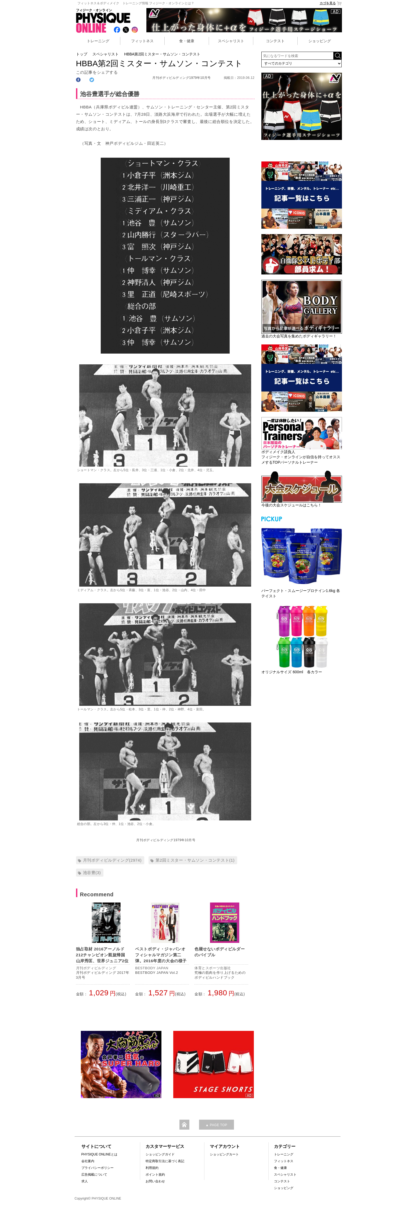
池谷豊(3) (92, 872)
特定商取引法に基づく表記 (165, 1161)
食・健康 (186, 41)
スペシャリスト (231, 41)
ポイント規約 (155, 1174)
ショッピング (319, 41)
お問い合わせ (155, 1181)
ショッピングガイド (160, 1154)
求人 (84, 1181)
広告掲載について (94, 1174)
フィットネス (142, 41)
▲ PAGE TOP (216, 1125)
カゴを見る (331, 3)
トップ (81, 54)
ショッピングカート (224, 1154)
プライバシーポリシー (97, 1168)
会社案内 (87, 1161)
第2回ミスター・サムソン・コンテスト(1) (195, 860)
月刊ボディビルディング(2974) (112, 860)
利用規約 (152, 1168)
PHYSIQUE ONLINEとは (99, 1154)
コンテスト (275, 41)
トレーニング (98, 41)
